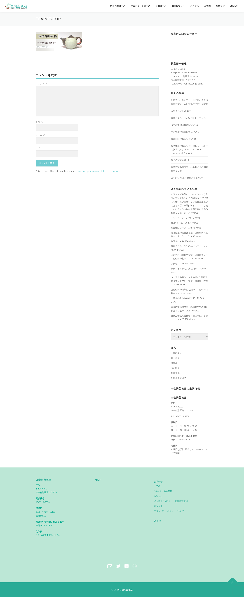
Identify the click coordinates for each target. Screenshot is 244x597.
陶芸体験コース (117, 6)
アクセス (194, 6)
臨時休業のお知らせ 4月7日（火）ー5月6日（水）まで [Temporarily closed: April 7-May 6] (189, 149)
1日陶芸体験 (177, 222)
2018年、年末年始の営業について (187, 177)
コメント (42, 83)
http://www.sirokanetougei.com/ (187, 83)
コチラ (192, 80)
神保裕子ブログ (178, 377)
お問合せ (220, 6)
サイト (39, 148)
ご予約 (207, 6)
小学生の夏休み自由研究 (183, 298)
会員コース (161, 6)
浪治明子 (175, 367)
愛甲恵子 (175, 357)
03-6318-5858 (183, 416)
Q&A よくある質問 (163, 491)
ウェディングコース (140, 6)
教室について (178, 6)
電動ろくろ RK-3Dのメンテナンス (188, 117)
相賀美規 (175, 372)
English (234, 6)
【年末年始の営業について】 (185, 124)
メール (40, 134)
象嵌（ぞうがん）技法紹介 (184, 268)
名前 (39, 121)
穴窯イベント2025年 (181, 110)
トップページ (177, 217)
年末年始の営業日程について (185, 131)
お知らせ (158, 496)
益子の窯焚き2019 (180, 160)
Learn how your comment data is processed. (98, 171)
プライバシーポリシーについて (169, 511)
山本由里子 (176, 352)
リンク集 (158, 506)
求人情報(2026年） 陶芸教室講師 (171, 501)
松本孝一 (175, 362)
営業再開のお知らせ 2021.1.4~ (186, 138)
